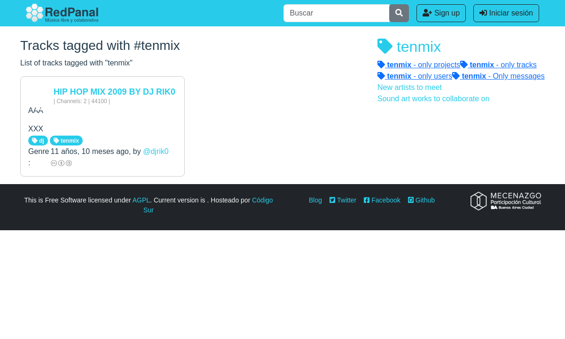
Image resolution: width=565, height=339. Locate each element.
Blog (315, 200)
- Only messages (498, 76)
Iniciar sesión (506, 13)
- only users (414, 76)
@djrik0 (155, 151)
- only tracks (498, 65)
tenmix (66, 140)
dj (38, 140)
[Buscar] (336, 13)
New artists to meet (409, 87)
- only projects (418, 65)
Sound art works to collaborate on (433, 99)
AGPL (141, 200)
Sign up (441, 13)
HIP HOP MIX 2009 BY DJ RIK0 (114, 92)
